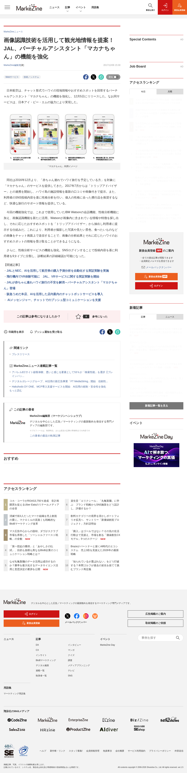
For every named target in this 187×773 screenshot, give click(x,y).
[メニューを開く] (7, 7)
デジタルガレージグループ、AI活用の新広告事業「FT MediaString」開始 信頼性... (60, 381)
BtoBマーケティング (46, 660)
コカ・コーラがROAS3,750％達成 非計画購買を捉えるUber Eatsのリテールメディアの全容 (34, 504)
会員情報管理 (92, 751)
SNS (70, 675)
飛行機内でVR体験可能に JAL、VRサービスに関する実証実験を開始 (53, 276)
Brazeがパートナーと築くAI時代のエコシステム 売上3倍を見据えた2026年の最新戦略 (95, 550)
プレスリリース (21, 354)
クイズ (71, 655)
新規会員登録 (155, 276)
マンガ (71, 650)
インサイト (41, 655)
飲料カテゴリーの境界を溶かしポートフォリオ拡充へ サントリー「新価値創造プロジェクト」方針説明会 (95, 519)
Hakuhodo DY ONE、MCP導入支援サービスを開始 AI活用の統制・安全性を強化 (59, 386)
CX (37, 650)
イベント (81, 7)
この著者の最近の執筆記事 (45, 435)
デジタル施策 (42, 665)
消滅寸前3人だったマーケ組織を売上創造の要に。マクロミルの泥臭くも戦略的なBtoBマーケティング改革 (33, 519)
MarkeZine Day (107, 645)
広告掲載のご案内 (155, 613)
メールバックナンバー (156, 267)
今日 (143, 91)
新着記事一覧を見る (156, 405)
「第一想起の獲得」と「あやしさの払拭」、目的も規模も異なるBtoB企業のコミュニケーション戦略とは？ (33, 550)
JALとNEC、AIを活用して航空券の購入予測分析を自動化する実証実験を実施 (58, 270)
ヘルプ (43, 751)
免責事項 (107, 751)
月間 (170, 91)
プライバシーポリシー (160, 751)
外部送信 (179, 751)
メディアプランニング (79, 665)
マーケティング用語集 (15, 693)
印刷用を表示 (14, 331)
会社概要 (119, 751)
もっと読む (15, 390)
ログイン (156, 286)
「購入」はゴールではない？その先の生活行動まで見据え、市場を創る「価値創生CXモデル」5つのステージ (95, 535)
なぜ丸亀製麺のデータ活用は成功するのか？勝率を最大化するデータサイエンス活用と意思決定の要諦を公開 (33, 565)
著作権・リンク (57, 751)
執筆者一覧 (41, 675)
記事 (67, 7)
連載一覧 (40, 670)
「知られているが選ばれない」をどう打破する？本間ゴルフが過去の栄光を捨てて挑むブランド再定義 (95, 565)
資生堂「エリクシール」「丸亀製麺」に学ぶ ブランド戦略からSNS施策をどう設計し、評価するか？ (95, 504)
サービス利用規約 (136, 751)
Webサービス (12, 77)
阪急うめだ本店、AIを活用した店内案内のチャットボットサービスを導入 (55, 294)
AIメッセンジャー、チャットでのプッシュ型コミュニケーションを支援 (54, 300)
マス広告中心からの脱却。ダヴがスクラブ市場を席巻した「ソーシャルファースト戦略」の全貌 (33, 535)
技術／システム (31, 77)
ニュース (54, 7)
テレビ (71, 670)
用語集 (95, 7)
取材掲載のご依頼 (155, 623)
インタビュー (74, 645)
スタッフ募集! (76, 751)
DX (37, 645)
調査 (70, 660)
